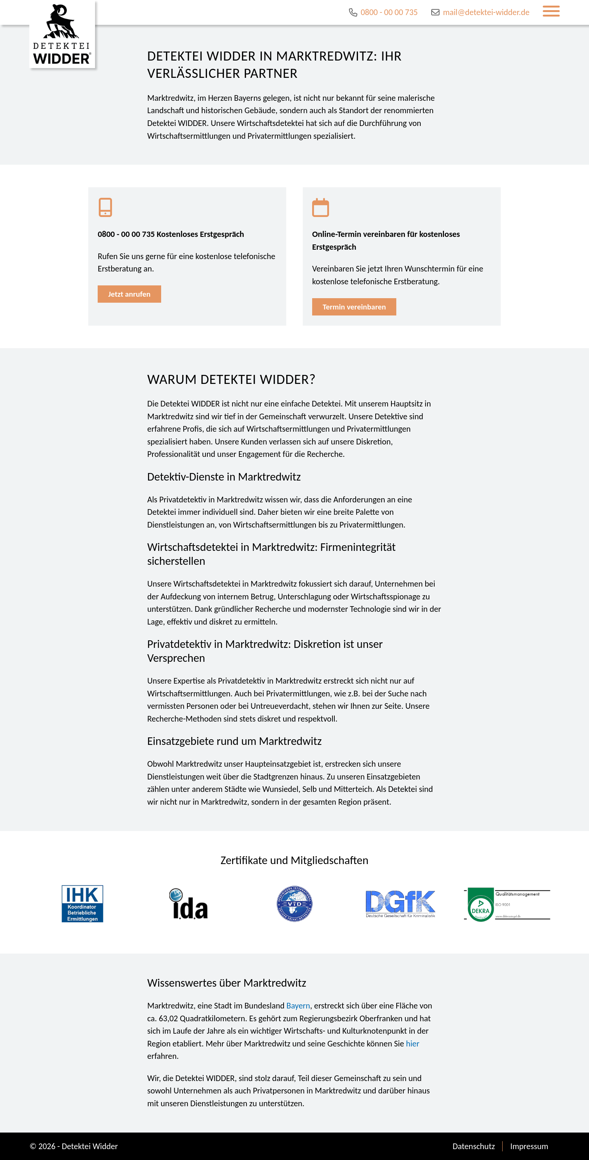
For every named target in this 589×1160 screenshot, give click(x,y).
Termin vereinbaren (354, 307)
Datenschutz (474, 1146)
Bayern (298, 1006)
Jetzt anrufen (129, 294)
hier (413, 1044)
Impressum (529, 1146)
